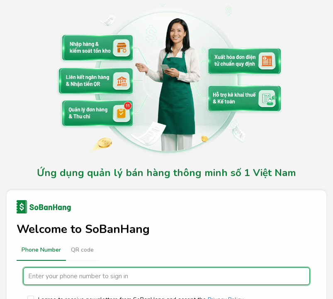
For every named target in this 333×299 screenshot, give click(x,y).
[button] (41, 250)
